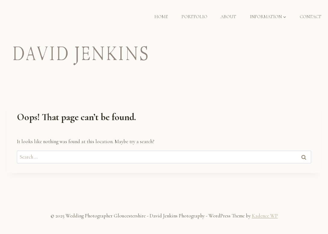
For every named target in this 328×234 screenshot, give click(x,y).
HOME (161, 16)
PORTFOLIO (194, 16)
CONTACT (310, 16)
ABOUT (228, 16)
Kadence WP (265, 216)
